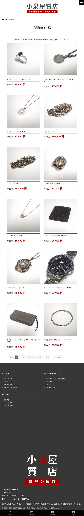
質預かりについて (9, 379)
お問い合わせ (8, 406)
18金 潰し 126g (49, 131)
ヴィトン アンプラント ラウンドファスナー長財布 (23, 340)
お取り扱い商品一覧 (10, 387)
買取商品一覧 (8, 384)
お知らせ (49, 382)
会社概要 (6, 400)
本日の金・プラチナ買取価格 (55, 379)
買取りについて (8, 382)
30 (46, 357)
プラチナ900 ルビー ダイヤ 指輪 (18, 79)
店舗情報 (31, 512)
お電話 (73, 512)
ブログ (48, 384)
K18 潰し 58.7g (12, 183)
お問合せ (52, 512)
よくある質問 (50, 387)
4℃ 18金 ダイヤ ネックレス (17, 236)
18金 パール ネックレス (15, 288)
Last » (59, 357)
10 (38, 357)
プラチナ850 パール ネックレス (18, 131)
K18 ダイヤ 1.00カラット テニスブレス (58, 340)
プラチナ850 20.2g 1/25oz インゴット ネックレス (60, 80)
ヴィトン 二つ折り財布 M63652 (55, 236)
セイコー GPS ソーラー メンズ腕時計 (57, 288)
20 (42, 357)
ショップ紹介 (8, 403)
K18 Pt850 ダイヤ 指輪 (52, 183)
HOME (10, 512)
